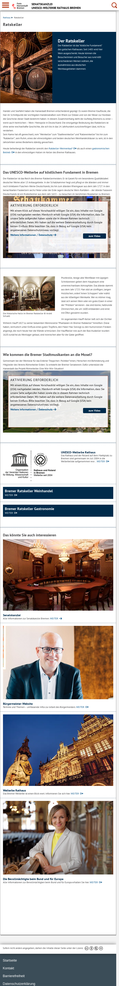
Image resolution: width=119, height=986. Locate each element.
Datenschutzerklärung (19, 984)
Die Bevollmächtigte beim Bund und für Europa (33, 879)
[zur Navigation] (5, 5)
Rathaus (8, 17)
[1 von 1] (58, 67)
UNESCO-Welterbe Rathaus (78, 452)
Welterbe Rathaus (14, 790)
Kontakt (8, 968)
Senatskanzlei (12, 615)
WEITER (101, 461)
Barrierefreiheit (14, 976)
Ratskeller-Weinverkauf (60, 148)
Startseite (10, 960)
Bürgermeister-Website (18, 704)
